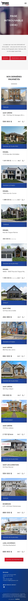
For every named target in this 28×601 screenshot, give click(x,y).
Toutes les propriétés (14, 559)
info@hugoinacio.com (12, 580)
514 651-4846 (9, 579)
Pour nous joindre (18, 58)
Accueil (5, 58)
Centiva (17, 599)
